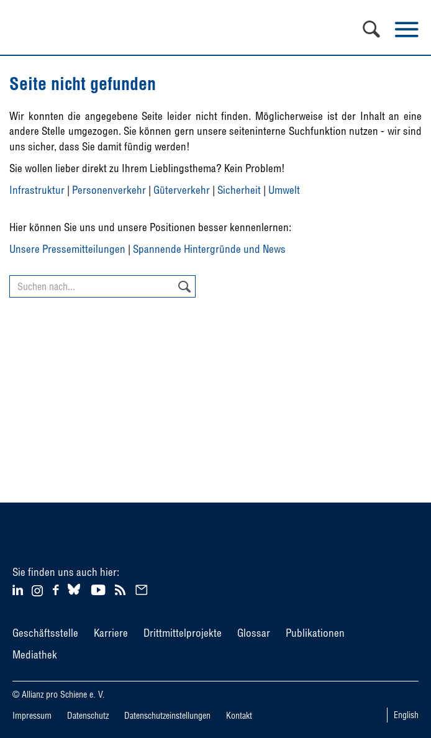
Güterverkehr (181, 189)
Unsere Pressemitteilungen (67, 248)
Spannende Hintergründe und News (209, 248)
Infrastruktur (37, 189)
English (406, 715)
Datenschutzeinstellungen (167, 715)
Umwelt (284, 189)
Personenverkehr (109, 189)
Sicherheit (239, 189)
